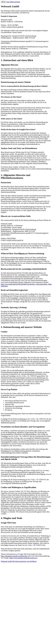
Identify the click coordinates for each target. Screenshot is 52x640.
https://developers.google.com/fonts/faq (14, 556)
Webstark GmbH (6, 561)
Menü (3, 2)
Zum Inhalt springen (13, 2)
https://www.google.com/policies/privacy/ (23, 558)
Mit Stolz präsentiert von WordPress (24, 561)
